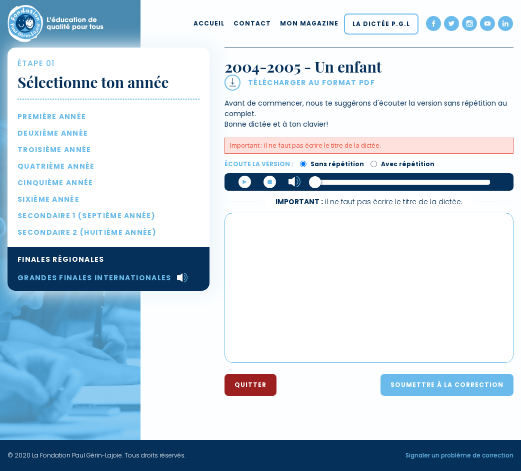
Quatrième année (56, 166)
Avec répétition (402, 164)
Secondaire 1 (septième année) (87, 216)
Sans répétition (332, 164)
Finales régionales (61, 259)
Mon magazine (309, 23)
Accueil (209, 23)
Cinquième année (56, 183)
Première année (52, 117)
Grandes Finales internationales (95, 278)
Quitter (250, 384)
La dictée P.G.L (381, 24)
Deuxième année (53, 133)
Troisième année (55, 150)
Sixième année (49, 199)
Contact (252, 23)
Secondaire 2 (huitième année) (87, 232)
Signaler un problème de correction (460, 455)
